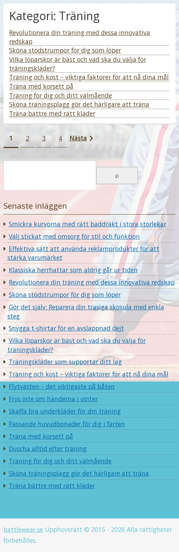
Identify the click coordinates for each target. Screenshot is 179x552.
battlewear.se (23, 529)
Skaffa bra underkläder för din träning (65, 411)
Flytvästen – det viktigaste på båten (62, 386)
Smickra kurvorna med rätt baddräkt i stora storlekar (87, 224)
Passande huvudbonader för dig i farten (67, 424)
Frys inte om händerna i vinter (53, 398)
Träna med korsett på (41, 436)
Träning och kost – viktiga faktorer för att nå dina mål (88, 374)
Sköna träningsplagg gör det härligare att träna (79, 473)
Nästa (78, 138)
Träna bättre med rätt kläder (52, 485)
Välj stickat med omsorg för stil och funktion (74, 236)
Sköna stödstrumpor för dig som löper (65, 294)
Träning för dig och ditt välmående (60, 461)
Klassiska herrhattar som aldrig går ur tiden (73, 270)
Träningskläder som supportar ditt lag (65, 361)
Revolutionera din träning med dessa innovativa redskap (92, 282)
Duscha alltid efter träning (47, 448)
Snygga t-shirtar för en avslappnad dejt (66, 328)
